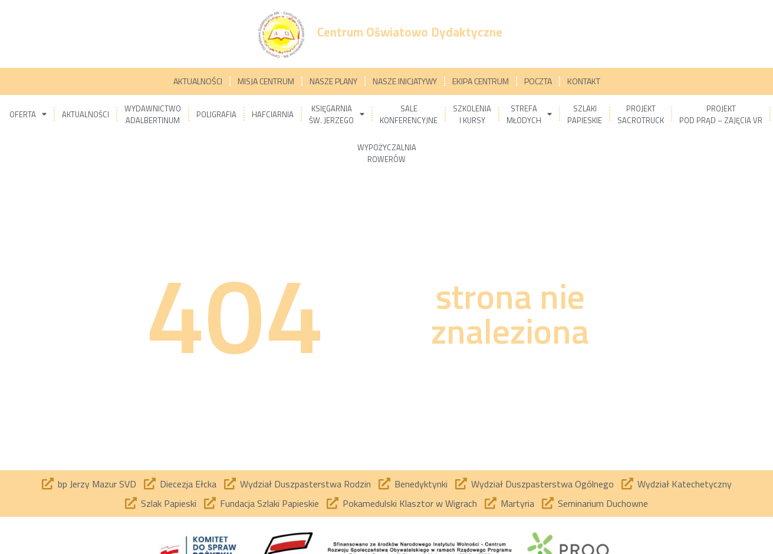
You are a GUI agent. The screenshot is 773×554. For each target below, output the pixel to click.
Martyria (517, 503)
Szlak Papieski (168, 503)
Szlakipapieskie (584, 114)
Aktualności (197, 81)
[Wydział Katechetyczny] (627, 484)
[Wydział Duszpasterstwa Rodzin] (230, 484)
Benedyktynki (421, 484)
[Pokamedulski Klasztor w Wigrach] (332, 503)
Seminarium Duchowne (603, 503)
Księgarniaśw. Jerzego (336, 114)
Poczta (538, 81)
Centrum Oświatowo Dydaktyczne (409, 31)
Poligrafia (216, 114)
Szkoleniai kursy (472, 114)
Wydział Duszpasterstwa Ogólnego (542, 484)
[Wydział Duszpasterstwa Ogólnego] (461, 484)
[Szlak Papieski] (131, 503)
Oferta (28, 114)
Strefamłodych (529, 114)
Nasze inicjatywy (405, 81)
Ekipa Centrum (480, 81)
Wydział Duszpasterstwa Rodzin (305, 484)
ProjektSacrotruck (640, 114)
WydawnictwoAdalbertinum (152, 114)
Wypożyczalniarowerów (386, 153)
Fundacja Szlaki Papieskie (269, 503)
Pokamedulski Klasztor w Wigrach (410, 503)
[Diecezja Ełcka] (150, 484)
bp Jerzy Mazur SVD (97, 484)
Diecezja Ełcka (188, 484)
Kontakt (583, 81)
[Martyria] (490, 503)
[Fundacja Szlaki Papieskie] (210, 503)
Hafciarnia (273, 114)
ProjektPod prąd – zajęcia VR (720, 114)
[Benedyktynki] (384, 484)
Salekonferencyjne (409, 114)
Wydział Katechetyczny (684, 484)
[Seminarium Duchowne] (548, 503)
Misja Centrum (266, 81)
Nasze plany (333, 81)
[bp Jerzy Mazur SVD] (48, 484)
